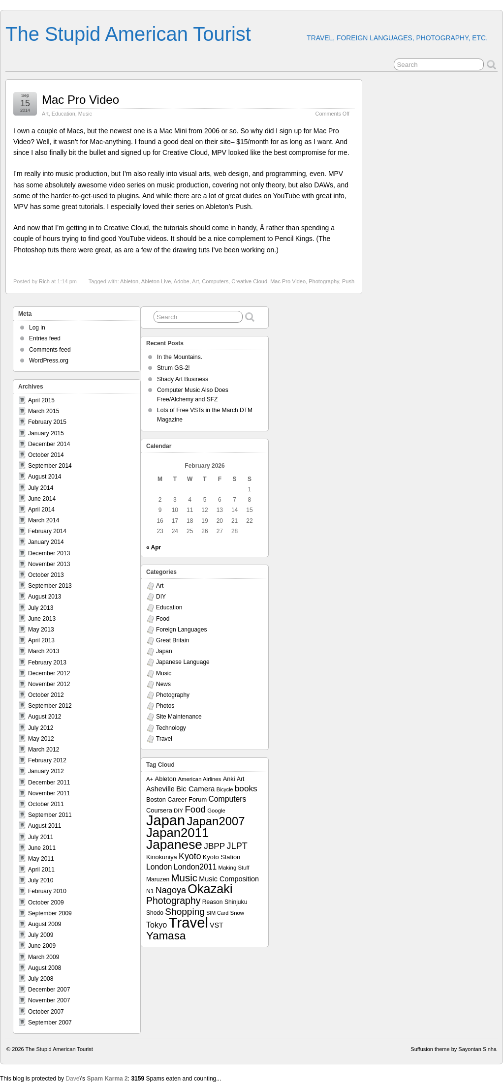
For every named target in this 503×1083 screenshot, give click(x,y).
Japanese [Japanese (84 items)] (174, 844)
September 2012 (50, 705)
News (163, 684)
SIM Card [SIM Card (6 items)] (217, 913)
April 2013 (41, 640)
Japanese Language (183, 662)
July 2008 (40, 978)
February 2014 (47, 531)
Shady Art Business (182, 379)
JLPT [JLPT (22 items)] (237, 846)
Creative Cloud (249, 281)
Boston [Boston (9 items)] (156, 799)
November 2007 (49, 1000)
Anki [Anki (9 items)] (229, 778)
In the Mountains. (179, 357)
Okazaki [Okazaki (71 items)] (210, 889)
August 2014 (44, 476)
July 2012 (40, 727)
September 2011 (50, 815)
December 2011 (49, 782)
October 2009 (46, 902)
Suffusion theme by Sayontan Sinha (453, 1049)
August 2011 (44, 825)
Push (348, 281)
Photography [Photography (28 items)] (173, 900)
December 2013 (49, 553)
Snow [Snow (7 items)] (237, 913)
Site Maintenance (179, 716)
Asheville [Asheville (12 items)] (160, 789)
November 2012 (49, 684)
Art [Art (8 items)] (240, 779)
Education (63, 114)
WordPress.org (48, 360)
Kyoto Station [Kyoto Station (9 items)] (221, 857)
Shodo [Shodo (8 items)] (154, 912)
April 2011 (41, 869)
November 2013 (49, 564)
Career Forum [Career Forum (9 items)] (187, 799)
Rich (44, 281)
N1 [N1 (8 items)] (150, 891)
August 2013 (44, 596)
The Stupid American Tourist (128, 34)
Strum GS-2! (173, 367)
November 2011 (49, 793)
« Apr (153, 547)
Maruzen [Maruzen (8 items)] (157, 879)
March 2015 (43, 411)
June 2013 (42, 618)
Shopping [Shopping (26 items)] (185, 911)
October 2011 (46, 804)
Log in (37, 327)
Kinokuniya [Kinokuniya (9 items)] (161, 857)
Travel (164, 738)
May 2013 (41, 629)
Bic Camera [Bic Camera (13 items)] (195, 788)
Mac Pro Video (80, 99)
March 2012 (43, 749)
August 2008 (44, 967)
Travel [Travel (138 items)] (188, 922)
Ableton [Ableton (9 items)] (166, 778)
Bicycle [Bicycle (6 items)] (225, 789)
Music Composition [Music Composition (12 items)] (229, 879)
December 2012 (49, 673)
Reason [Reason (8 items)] (212, 902)
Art (45, 114)
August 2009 (44, 924)
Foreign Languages (181, 629)
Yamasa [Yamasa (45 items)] (166, 936)
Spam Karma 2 (107, 1078)
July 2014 (40, 487)
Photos (165, 705)
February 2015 (47, 422)
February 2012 (47, 760)
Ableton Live (156, 281)
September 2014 (50, 465)
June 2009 (42, 945)
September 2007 (50, 1022)
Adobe (181, 281)
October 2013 (46, 575)
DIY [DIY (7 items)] (178, 810)
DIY (161, 596)
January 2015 (46, 433)
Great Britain (172, 640)
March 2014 (43, 520)
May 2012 (41, 738)
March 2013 (43, 651)
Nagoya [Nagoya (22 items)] (171, 890)
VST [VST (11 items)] (216, 925)
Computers (215, 281)
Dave (72, 1078)
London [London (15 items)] (159, 867)
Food (162, 618)
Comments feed (50, 349)
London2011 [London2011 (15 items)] (195, 867)
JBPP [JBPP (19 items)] (214, 846)
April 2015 (41, 400)
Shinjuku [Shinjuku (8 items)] (235, 902)
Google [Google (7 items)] (216, 810)
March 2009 (43, 957)
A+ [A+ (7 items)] (149, 779)
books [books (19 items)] (246, 788)
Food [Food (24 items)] (195, 809)
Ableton (129, 281)
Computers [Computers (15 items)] (227, 799)
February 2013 (47, 662)
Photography (324, 281)
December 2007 (49, 989)
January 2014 (46, 542)
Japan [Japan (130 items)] (165, 820)
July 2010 (40, 880)
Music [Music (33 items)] (184, 877)
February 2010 (47, 891)
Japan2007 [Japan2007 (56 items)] (216, 821)
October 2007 (46, 1011)
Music (85, 114)
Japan (164, 651)
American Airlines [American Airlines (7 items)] (199, 779)
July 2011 (40, 837)
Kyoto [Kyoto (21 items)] (190, 856)
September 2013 (50, 585)
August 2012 (44, 716)
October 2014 (46, 454)
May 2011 (41, 858)
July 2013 (40, 607)
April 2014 (41, 509)
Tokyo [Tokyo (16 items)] (156, 924)
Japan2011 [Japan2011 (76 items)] (177, 833)
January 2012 (46, 771)
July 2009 (40, 935)
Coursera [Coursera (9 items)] (159, 810)
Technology (171, 727)
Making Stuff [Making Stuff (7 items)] (234, 868)
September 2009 (50, 913)
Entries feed (45, 338)
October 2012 (46, 695)
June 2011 (42, 847)
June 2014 (42, 498)
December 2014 (49, 444)
